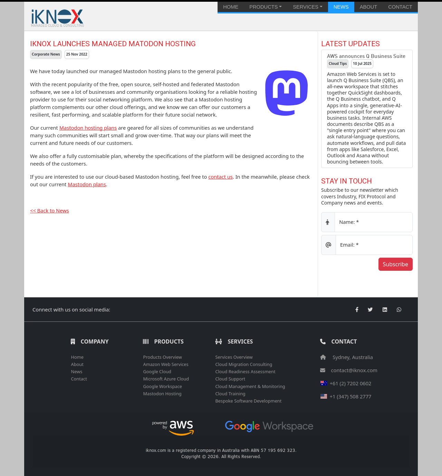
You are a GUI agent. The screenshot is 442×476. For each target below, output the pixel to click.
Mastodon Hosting (162, 393)
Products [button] (263, 7)
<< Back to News (49, 210)
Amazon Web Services (165, 364)
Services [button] (305, 7)
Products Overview (162, 357)
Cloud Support (230, 379)
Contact (400, 7)
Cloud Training (230, 393)
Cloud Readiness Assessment (245, 371)
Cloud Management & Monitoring (250, 386)
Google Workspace (162, 386)
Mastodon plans (87, 184)
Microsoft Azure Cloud (166, 379)
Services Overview (233, 357)
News (341, 7)
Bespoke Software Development (248, 401)
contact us (220, 176)
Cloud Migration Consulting (243, 364)
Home (230, 7)
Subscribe (395, 264)
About (368, 7)
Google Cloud (157, 371)
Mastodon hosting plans (88, 127)
